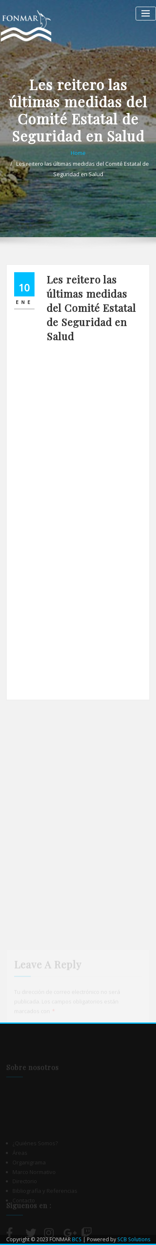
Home (78, 153)
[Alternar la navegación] (146, 13)
